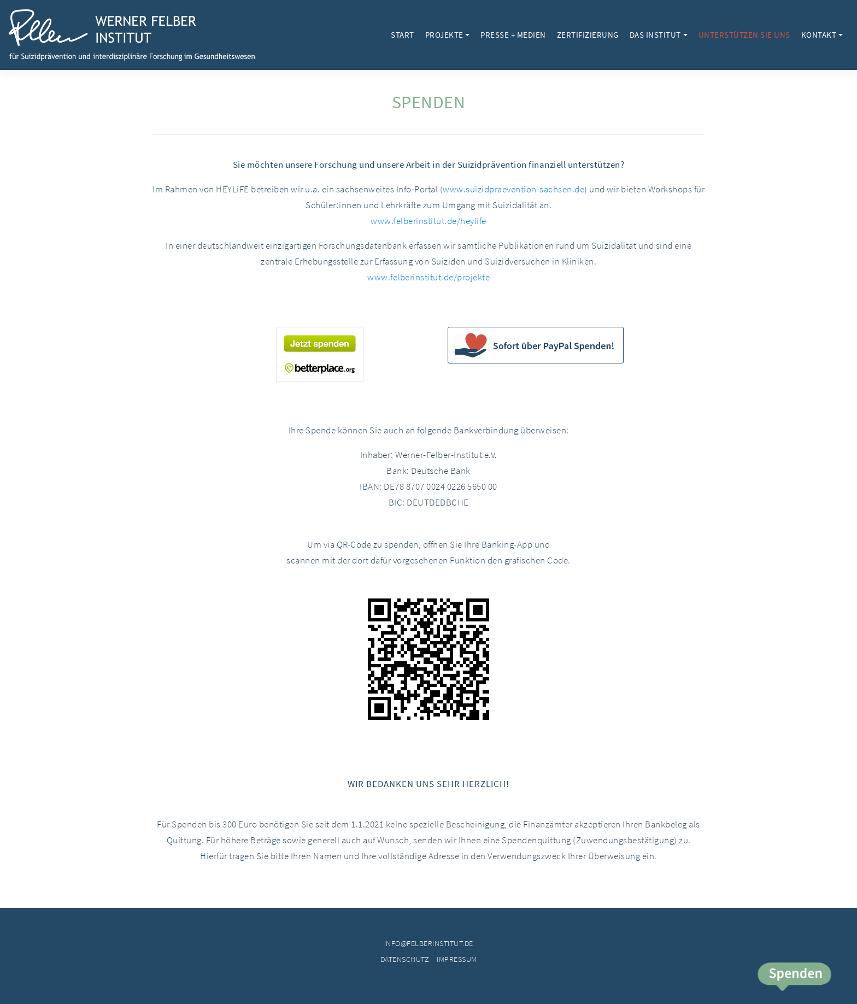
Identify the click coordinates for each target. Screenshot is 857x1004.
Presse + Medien (513, 35)
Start (402, 35)
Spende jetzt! (794, 977)
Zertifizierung (588, 35)
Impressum (457, 959)
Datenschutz (405, 959)
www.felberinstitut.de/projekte (428, 277)
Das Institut (655, 35)
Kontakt (819, 35)
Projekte (444, 35)
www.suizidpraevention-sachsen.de (513, 189)
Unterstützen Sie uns (744, 35)
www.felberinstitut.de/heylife (428, 221)
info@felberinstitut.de (428, 943)
